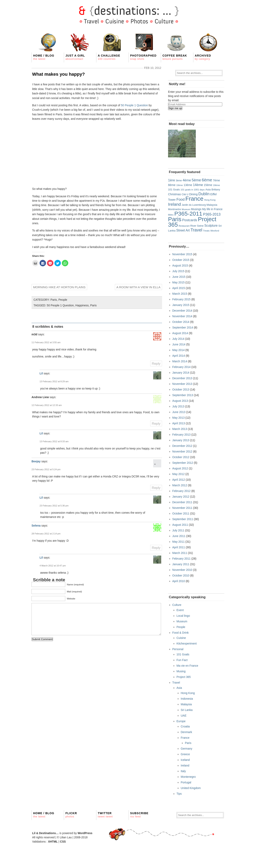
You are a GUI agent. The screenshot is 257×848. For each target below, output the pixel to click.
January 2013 (180, 440)
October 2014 (180, 321)
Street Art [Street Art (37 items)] (183, 230)
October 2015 (180, 259)
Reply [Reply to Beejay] (156, 488)
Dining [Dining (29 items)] (193, 194)
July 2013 (178, 406)
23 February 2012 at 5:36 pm (54, 505)
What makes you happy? (58, 74)
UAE (184, 715)
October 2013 (180, 389)
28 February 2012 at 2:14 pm (46, 533)
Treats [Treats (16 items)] (206, 230)
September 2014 (182, 327)
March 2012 (179, 485)
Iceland (185, 759)
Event (180, 610)
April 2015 (178, 288)
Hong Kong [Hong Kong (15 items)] (209, 200)
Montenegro (188, 776)
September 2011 (182, 519)
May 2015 (178, 282)
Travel (176, 682)
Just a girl (75, 57)
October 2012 (180, 457)
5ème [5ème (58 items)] (196, 180)
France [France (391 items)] (194, 198)
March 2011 (179, 553)
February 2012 (181, 491)
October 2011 (180, 513)
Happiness (82, 305)
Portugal (186, 782)
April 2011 (178, 547)
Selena (36, 525)
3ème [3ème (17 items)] (179, 180)
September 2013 (182, 395)
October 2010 (180, 575)
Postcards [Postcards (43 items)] (189, 220)
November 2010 (182, 569)
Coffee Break (174, 57)
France (185, 737)
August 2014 (180, 333)
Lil (41, 373)
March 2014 (179, 361)
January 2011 (180, 564)
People (62, 299)
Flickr (71, 815)
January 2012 (180, 496)
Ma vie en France (187, 665)
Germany (186, 748)
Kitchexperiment (186, 643)
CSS (63, 841)
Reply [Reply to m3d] (156, 364)
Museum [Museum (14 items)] (186, 209)
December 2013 (182, 378)
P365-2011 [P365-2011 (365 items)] (188, 213)
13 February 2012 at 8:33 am (54, 441)
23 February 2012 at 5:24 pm (46, 469)
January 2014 (180, 372)
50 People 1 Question (134, 105)
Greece (185, 754)
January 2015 (180, 305)
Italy (183, 771)
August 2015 (180, 265)
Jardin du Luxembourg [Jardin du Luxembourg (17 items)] (194, 204)
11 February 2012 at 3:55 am (46, 342)
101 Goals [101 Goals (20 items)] (174, 189)
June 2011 (178, 536)
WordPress (85, 833)
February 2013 (181, 434)
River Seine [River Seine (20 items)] (197, 225)
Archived (203, 57)
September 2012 (182, 462)
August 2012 (180, 468)
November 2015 (182, 254)
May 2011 (178, 541)
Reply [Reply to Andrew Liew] (156, 424)
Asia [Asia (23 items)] (208, 189)
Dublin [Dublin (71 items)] (204, 194)
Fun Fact (182, 660)
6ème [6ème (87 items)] (207, 180)
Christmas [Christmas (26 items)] (174, 194)
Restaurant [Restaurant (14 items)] (184, 226)
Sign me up (175, 108)
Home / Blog (43, 57)
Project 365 (183, 677)
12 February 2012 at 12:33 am (47, 405)
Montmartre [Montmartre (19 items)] (174, 209)
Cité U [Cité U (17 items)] (185, 194)
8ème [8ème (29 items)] (171, 185)
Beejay (36, 461)
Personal (177, 649)
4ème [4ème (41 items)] (187, 180)
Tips (179, 793)
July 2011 (178, 530)
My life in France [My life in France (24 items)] (212, 209)
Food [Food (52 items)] (180, 199)
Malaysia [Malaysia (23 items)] (211, 204)
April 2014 (178, 355)
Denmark (186, 732)
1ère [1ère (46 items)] (171, 180)
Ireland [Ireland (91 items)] (174, 204)
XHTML (53, 841)
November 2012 (182, 451)
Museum (181, 621)
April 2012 (178, 479)
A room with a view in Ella (138, 287)
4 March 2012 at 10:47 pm (53, 565)
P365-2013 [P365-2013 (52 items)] (211, 214)
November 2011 (182, 507)
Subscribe (139, 815)
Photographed (143, 57)
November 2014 (182, 316)
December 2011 (182, 502)
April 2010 (178, 581)
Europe (181, 721)
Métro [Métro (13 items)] (170, 215)
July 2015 (178, 271)
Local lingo (183, 615)
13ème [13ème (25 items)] (188, 185)
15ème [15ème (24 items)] (208, 185)
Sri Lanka (187, 710)
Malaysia (186, 704)
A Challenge (109, 57)
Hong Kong (188, 693)
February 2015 (181, 299)
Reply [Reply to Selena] (156, 548)
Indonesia (187, 698)
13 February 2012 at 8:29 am (54, 381)
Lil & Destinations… (45, 833)
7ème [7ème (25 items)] (216, 180)
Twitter (105, 815)
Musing (181, 671)
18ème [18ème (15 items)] (216, 185)
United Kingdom (191, 788)
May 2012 (178, 474)
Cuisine (181, 637)
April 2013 (178, 423)
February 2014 (181, 367)
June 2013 (178, 412)
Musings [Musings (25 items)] (196, 209)
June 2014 (178, 344)
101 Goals (182, 654)
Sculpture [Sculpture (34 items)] (211, 225)
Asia (179, 687)
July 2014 (178, 338)
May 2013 (178, 417)
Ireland (185, 765)
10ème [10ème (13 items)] (179, 185)
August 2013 (180, 400)
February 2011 (181, 558)
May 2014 (178, 350)
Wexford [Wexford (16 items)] (214, 230)
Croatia (185, 726)
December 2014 (182, 310)
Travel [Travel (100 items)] (196, 230)
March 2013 (179, 429)
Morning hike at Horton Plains (59, 287)
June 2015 (178, 276)
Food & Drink (180, 632)
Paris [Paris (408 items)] (174, 219)
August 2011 (180, 524)
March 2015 (179, 293)
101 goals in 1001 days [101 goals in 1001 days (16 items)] (193, 189)
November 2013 (182, 383)
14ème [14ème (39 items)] (198, 185)
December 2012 (182, 445)
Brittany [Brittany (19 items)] (215, 189)
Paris (53, 299)
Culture (176, 604)
